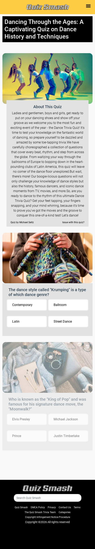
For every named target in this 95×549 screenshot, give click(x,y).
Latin (15, 321)
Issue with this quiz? (73, 222)
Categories (64, 512)
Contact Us (65, 507)
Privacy (52, 507)
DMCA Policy (38, 507)
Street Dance (63, 321)
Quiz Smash (21, 507)
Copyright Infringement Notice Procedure (47, 517)
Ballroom (60, 305)
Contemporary (22, 305)
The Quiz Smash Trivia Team (40, 512)
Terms (77, 507)
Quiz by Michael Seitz (22, 222)
